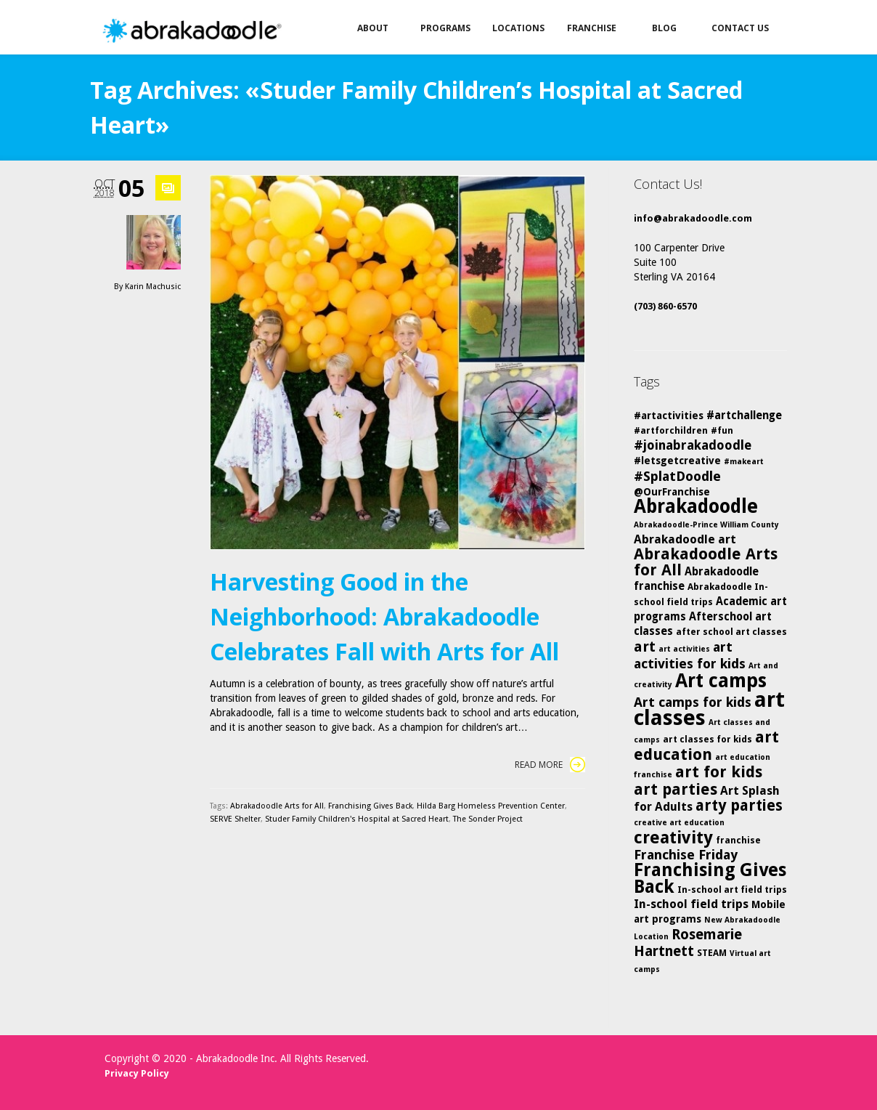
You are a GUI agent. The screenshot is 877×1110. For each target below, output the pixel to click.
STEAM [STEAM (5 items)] (712, 952)
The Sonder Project (488, 819)
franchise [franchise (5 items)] (738, 840)
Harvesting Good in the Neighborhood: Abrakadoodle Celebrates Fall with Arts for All (384, 616)
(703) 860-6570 (665, 306)
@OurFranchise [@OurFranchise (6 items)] (672, 492)
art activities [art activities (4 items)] (684, 649)
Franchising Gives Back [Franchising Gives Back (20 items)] (710, 878)
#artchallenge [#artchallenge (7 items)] (744, 415)
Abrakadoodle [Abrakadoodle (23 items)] (696, 506)
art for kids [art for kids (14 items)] (718, 772)
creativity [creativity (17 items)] (673, 837)
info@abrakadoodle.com (693, 218)
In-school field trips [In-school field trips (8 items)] (691, 904)
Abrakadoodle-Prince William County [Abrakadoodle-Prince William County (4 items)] (706, 525)
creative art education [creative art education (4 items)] (679, 822)
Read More (550, 764)
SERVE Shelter (235, 819)
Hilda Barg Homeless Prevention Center (491, 806)
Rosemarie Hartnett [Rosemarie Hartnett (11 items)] (688, 943)
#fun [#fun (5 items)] (722, 430)
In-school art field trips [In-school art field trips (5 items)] (732, 889)
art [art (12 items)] (645, 646)
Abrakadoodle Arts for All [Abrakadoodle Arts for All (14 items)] (706, 562)
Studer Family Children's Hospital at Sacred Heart (357, 819)
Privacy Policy (137, 1073)
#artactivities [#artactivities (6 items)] (668, 415)
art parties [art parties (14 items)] (675, 789)
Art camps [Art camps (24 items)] (721, 680)
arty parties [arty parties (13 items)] (739, 805)
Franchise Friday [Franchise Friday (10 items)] (686, 854)
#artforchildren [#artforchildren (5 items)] (671, 430)
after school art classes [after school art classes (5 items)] (731, 631)
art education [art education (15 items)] (706, 745)
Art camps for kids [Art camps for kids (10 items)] (692, 702)
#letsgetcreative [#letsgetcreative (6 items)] (677, 460)
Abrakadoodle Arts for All (277, 806)
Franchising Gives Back (370, 806)
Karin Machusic (153, 286)
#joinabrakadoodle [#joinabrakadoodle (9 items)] (692, 445)
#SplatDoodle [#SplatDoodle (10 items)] (677, 476)
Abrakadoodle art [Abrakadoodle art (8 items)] (685, 539)
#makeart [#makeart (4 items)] (744, 461)
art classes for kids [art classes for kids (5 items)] (707, 739)
